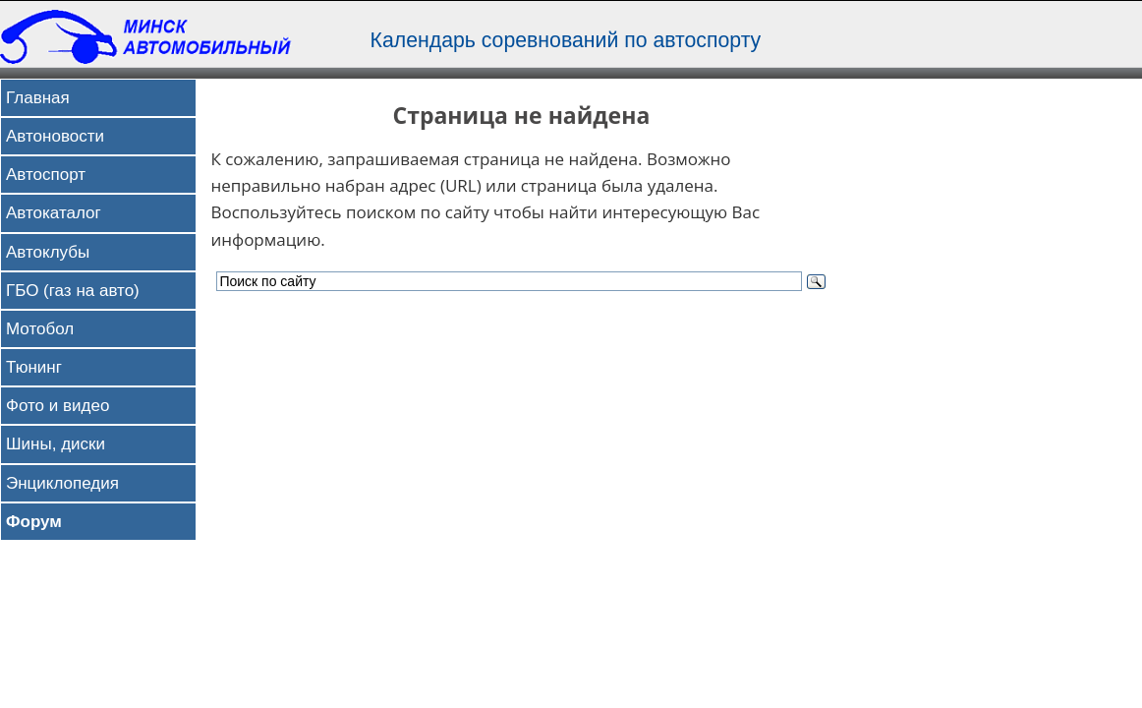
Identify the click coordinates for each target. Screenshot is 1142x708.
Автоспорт (46, 174)
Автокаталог (53, 213)
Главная (38, 97)
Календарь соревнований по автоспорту (566, 40)
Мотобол (40, 329)
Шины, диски (55, 444)
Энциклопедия (62, 483)
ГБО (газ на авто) (73, 290)
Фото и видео (57, 405)
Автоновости (55, 136)
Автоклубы (47, 252)
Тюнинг (34, 367)
